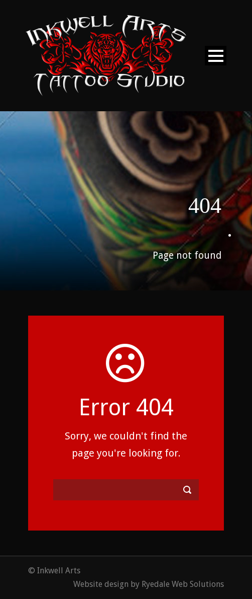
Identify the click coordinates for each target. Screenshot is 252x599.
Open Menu (215, 55)
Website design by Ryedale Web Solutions (148, 584)
